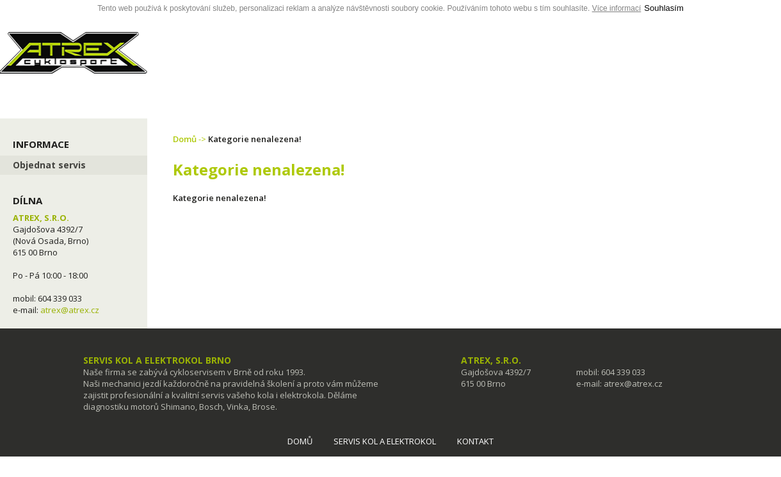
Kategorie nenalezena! (255, 139)
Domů (185, 139)
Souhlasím (663, 8)
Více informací (616, 8)
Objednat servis (49, 165)
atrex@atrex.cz (69, 310)
